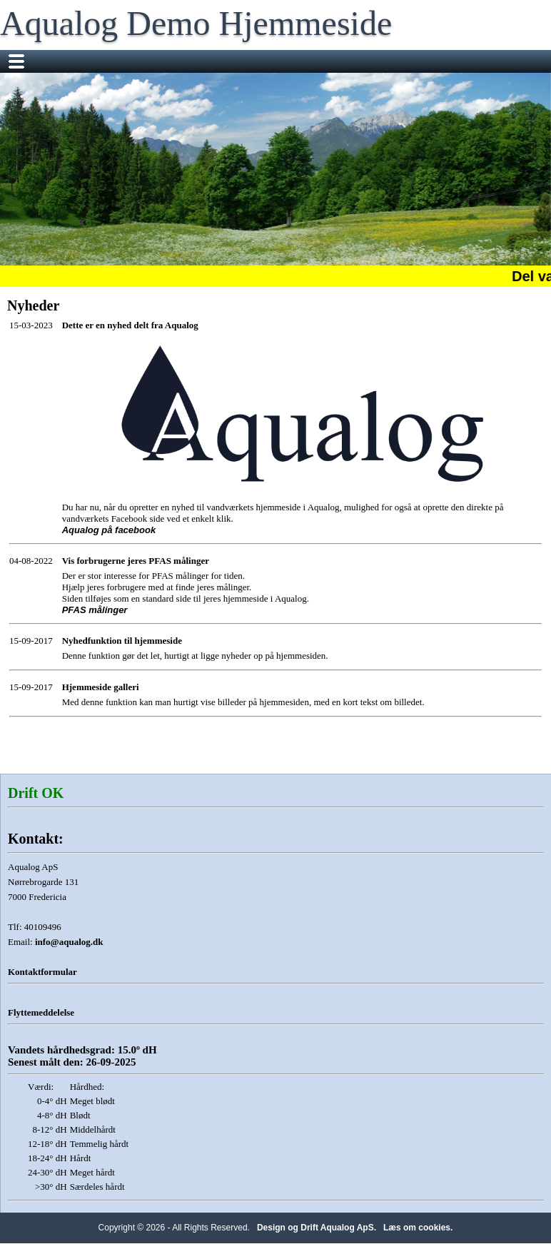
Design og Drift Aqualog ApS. (316, 1228)
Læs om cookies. (418, 1228)
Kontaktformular (42, 971)
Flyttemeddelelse (41, 1012)
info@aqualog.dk (69, 941)
